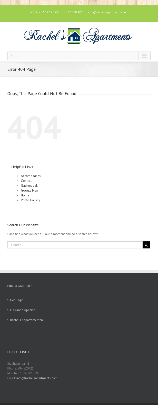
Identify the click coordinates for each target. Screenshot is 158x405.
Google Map (29, 190)
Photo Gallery (30, 200)
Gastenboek (29, 186)
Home (25, 195)
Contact (26, 181)
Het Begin (16, 300)
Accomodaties (31, 176)
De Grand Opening (22, 310)
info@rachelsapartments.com (108, 12)
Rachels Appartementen (26, 320)
